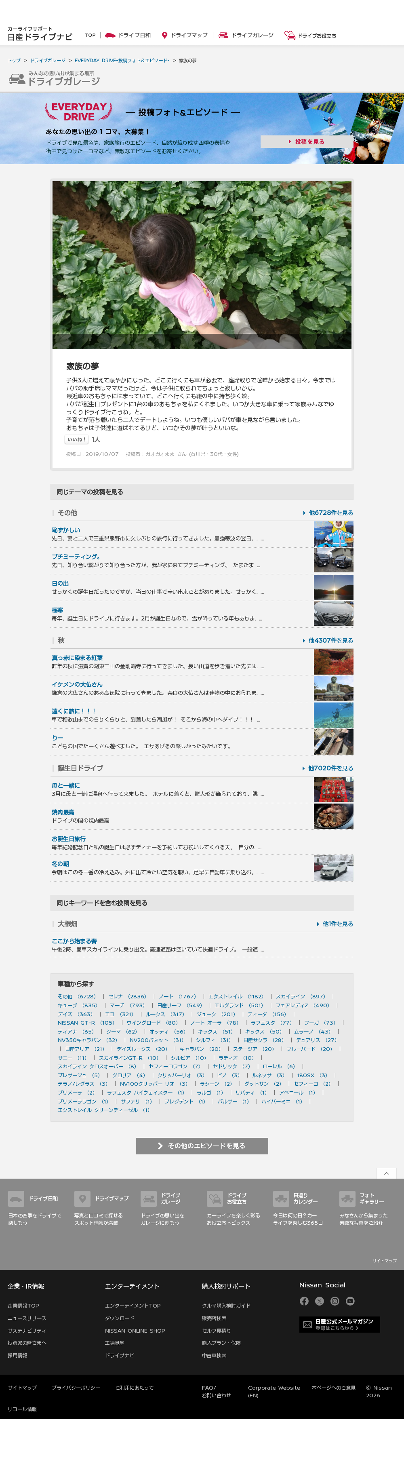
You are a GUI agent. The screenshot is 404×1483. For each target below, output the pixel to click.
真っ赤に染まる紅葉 (77, 658)
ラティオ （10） (238, 1057)
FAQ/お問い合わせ (216, 1391)
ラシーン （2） (217, 1083)
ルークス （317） (166, 1014)
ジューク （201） (217, 1014)
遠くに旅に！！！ (74, 711)
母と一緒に (66, 786)
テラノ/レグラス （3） (84, 1083)
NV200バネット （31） (158, 1040)
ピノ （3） (229, 1075)
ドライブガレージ (47, 60)
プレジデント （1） (186, 1101)
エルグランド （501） (240, 1005)
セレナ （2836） (128, 996)
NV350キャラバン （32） (89, 1040)
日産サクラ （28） (264, 1040)
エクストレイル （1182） (237, 996)
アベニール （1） (298, 1092)
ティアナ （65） (77, 1031)
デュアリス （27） (317, 1040)
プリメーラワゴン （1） (84, 1101)
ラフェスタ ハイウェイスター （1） (147, 1092)
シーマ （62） (123, 1031)
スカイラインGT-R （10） (130, 1057)
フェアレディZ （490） (304, 1005)
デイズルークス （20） (143, 1048)
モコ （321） (120, 1014)
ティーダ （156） (268, 1014)
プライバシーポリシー (76, 1387)
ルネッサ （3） (269, 1075)
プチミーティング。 (77, 557)
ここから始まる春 (74, 941)
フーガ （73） (321, 1022)
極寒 (57, 610)
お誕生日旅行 (69, 839)
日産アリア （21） (86, 1048)
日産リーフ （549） (181, 1005)
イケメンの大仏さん (77, 685)
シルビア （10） (190, 1057)
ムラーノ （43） (313, 1031)
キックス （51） (217, 1031)
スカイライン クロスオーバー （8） (98, 1066)
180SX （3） (313, 1075)
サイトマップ (384, 1261)
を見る (331, 513)
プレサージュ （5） (80, 1075)
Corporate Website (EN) (274, 1391)
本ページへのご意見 (334, 1387)
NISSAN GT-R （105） (87, 1022)
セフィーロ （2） (313, 1083)
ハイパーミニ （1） (283, 1101)
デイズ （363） (76, 1014)
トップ (14, 60)
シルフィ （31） (215, 1040)
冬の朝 (60, 864)
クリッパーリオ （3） (182, 1075)
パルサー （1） (235, 1101)
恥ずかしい (66, 530)
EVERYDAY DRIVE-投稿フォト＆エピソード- (122, 60)
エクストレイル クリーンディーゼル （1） (105, 1110)
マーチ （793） (128, 1005)
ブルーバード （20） (310, 1048)
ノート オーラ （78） (215, 1022)
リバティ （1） (252, 1092)
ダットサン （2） (264, 1083)
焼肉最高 (63, 812)
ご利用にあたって (134, 1387)
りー (57, 738)
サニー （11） (73, 1057)
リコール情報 (22, 1409)
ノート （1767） (179, 996)
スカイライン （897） (302, 996)
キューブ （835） (79, 1005)
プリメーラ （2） (77, 1092)
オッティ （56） (168, 1031)
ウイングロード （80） (154, 1022)
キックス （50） (264, 1031)
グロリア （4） (130, 1075)
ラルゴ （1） (211, 1092)
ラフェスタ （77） (273, 1022)
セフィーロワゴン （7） (176, 1066)
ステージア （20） (255, 1048)
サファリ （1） (138, 1101)
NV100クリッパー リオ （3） (155, 1083)
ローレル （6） (280, 1066)
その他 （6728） (78, 996)
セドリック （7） (233, 1066)
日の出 (60, 583)
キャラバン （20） (201, 1048)
